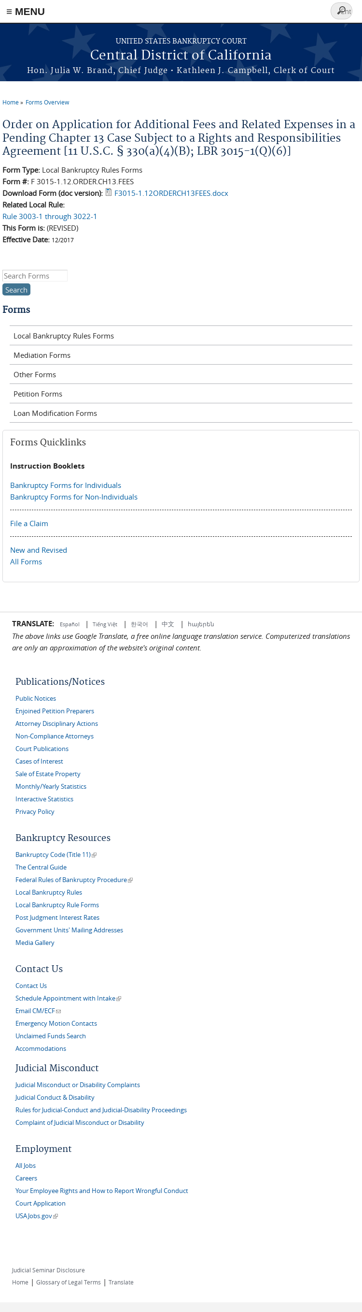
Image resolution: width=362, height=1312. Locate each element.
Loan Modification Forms (55, 413)
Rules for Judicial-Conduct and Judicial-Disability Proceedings (101, 1110)
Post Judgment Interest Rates (57, 918)
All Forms (26, 561)
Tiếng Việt (105, 624)
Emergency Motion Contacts (56, 1023)
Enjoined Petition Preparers (54, 711)
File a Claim (29, 523)
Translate (121, 1282)
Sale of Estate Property (48, 774)
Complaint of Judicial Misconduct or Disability (79, 1123)
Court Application (40, 1203)
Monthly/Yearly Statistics (50, 786)
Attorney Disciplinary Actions (56, 724)
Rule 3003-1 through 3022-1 (49, 216)
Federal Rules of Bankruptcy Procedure (74, 880)
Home (10, 102)
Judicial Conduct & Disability (55, 1097)
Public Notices (35, 698)
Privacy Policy (35, 812)
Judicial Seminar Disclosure (48, 1270)
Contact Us (31, 986)
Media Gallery (35, 943)
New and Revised (38, 550)
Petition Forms (38, 393)
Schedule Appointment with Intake (68, 998)
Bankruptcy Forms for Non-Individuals (74, 496)
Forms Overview (47, 102)
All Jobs (25, 1166)
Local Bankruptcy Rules (48, 892)
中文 (168, 623)
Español (70, 624)
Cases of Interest (39, 761)
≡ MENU (25, 11)
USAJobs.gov (36, 1216)
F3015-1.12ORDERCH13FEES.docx (171, 193)
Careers (26, 1178)
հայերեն (201, 624)
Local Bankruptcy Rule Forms (57, 905)
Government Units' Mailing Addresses (69, 930)
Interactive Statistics (44, 799)
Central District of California (181, 56)
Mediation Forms (42, 355)
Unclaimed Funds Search (50, 1036)
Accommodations (40, 1049)
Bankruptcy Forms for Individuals (65, 485)
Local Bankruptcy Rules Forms (64, 335)
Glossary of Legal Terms (68, 1282)
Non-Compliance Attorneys (54, 736)
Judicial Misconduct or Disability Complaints (77, 1085)
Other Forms (35, 374)
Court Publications (42, 749)
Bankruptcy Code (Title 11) (56, 855)
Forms (16, 310)
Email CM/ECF (38, 1011)
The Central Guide (41, 867)
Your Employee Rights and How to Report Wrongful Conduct (101, 1191)
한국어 (139, 624)
